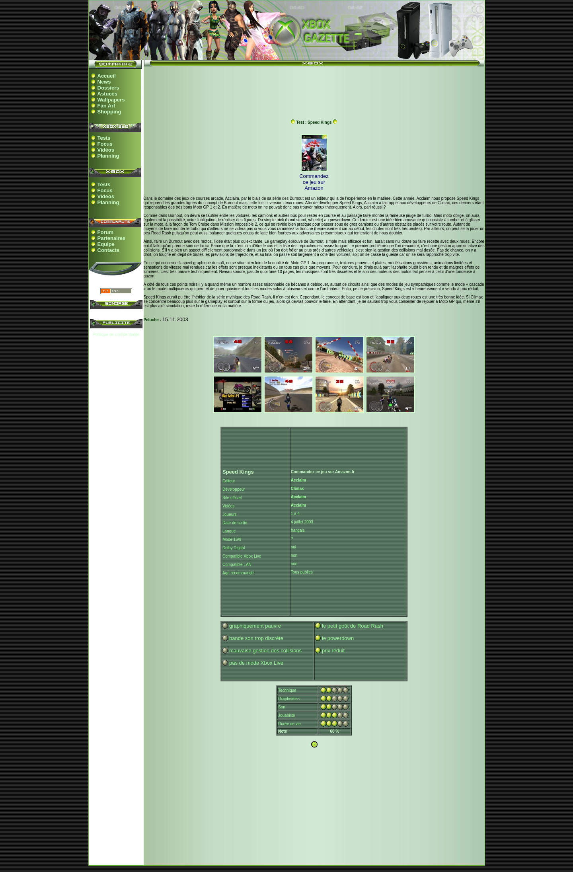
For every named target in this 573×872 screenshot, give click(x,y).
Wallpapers (111, 100)
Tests (104, 138)
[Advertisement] (314, 89)
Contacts (108, 250)
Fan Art (106, 106)
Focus (105, 144)
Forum (105, 232)
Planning (108, 156)
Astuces (107, 94)
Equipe (106, 244)
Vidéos (105, 150)
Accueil (106, 76)
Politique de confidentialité (116, 334)
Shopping (109, 112)
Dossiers (108, 88)
